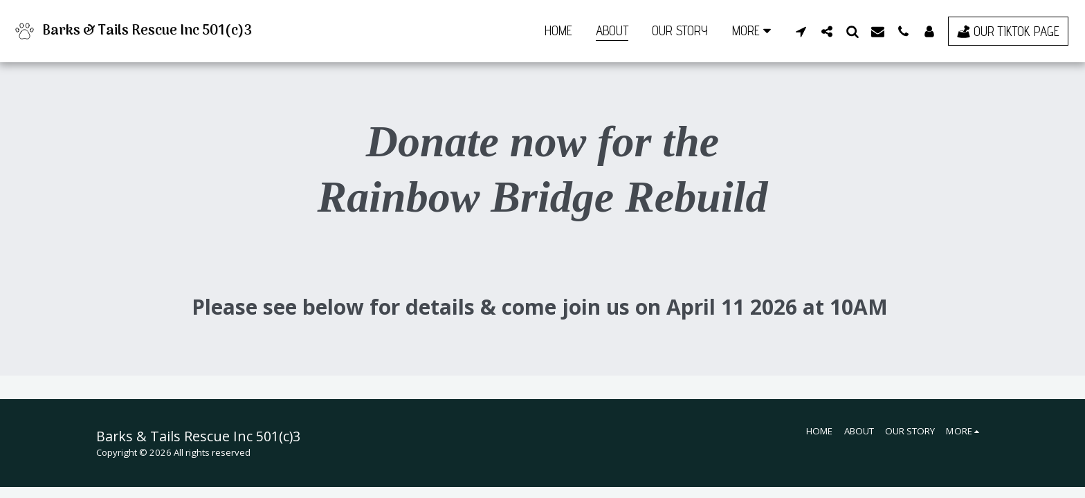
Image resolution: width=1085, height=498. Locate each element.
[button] (801, 31)
